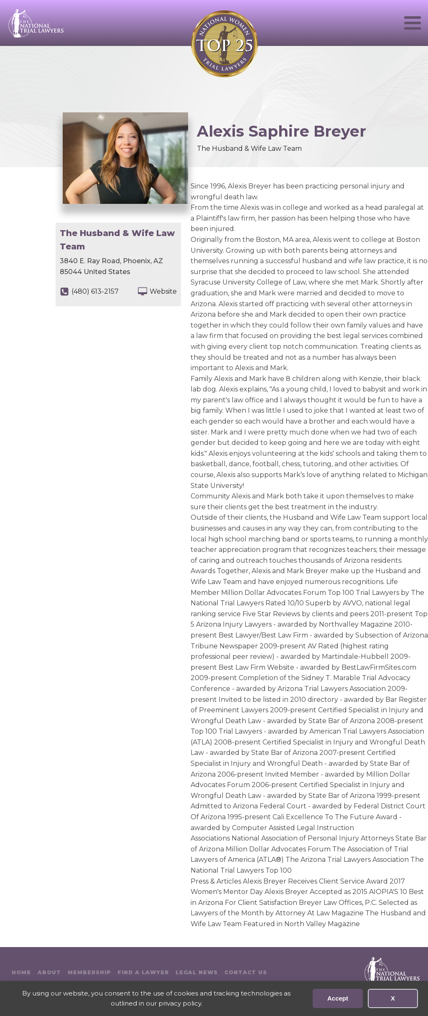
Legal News (197, 972)
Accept (337, 998)
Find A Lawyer (143, 972)
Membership (89, 972)
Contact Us (245, 972)
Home (21, 972)
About (49, 972)
